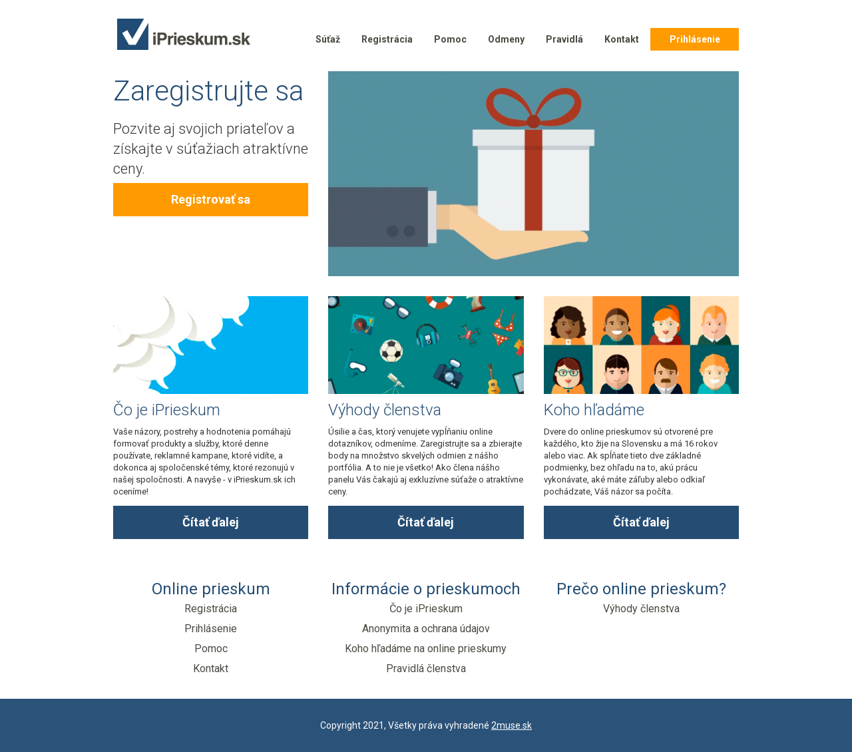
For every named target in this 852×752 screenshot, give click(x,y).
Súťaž (328, 39)
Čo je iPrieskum (426, 608)
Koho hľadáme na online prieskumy (426, 648)
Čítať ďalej (210, 522)
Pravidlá (564, 39)
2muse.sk (511, 725)
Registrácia (387, 39)
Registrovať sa (210, 199)
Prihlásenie (695, 39)
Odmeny (506, 39)
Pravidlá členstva (426, 668)
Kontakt (621, 39)
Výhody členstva (641, 608)
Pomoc (450, 39)
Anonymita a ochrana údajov (426, 628)
